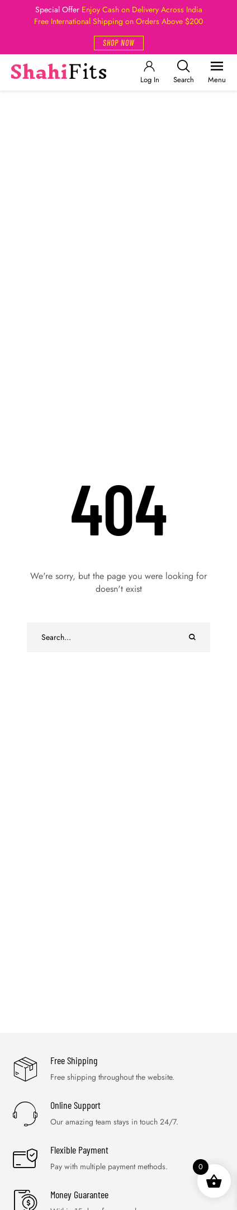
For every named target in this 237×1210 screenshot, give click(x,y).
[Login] (149, 73)
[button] (119, 43)
